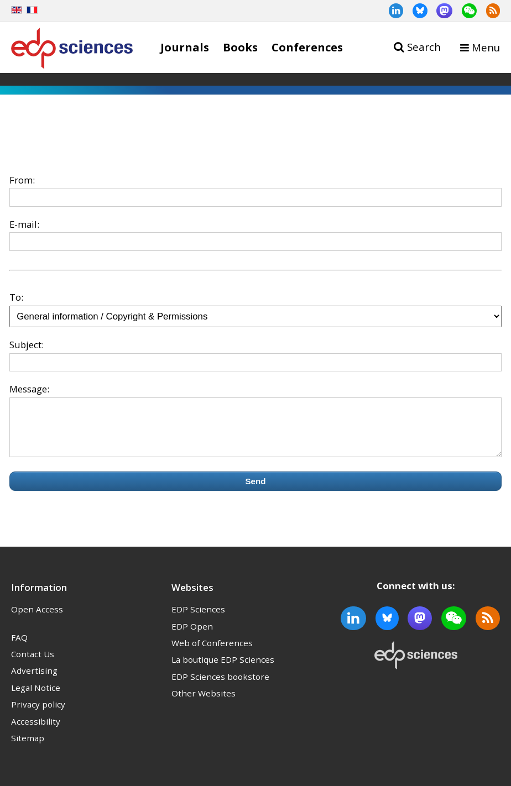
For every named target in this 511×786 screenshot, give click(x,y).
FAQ (19, 647)
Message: (29, 388)
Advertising (34, 680)
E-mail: (24, 224)
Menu (486, 47)
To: (16, 297)
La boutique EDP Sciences (222, 669)
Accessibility (35, 731)
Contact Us (32, 663)
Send (256, 491)
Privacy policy (38, 714)
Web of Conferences (212, 652)
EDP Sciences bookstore (220, 686)
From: (22, 180)
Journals (184, 47)
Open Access (37, 619)
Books (240, 47)
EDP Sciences (198, 619)
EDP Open (192, 636)
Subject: (26, 344)
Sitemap (27, 747)
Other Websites (203, 703)
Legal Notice (35, 697)
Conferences (307, 47)
